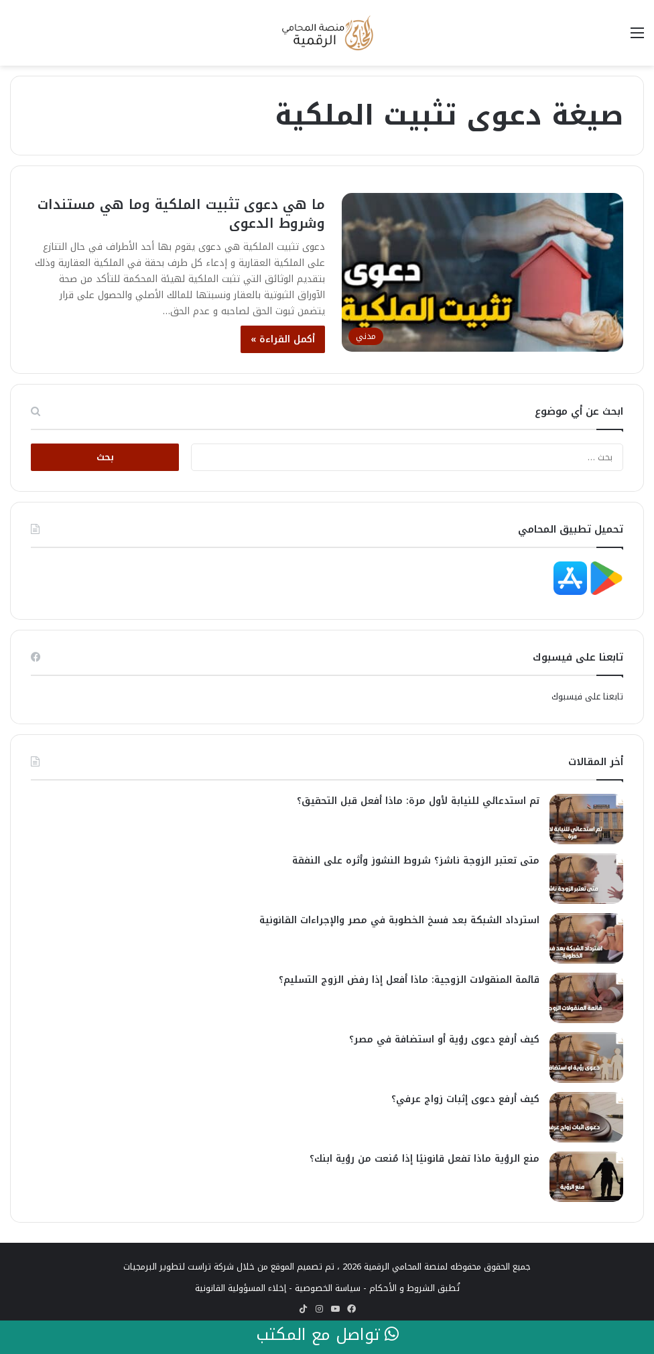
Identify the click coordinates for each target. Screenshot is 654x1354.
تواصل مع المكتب (327, 1335)
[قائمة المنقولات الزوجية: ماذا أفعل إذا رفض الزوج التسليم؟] (586, 998)
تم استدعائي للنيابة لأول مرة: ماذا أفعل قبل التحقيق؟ (418, 801)
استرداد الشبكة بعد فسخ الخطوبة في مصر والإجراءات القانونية (399, 920)
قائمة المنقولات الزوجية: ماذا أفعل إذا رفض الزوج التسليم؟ (409, 980)
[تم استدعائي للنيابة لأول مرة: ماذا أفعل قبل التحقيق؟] (586, 819)
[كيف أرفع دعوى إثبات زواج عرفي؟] (586, 1117)
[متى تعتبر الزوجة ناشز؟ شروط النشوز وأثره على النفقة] (586, 879)
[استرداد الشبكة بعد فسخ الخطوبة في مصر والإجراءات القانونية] (586, 938)
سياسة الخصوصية (328, 1288)
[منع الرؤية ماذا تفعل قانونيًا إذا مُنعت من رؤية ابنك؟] (586, 1177)
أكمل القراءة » (283, 339)
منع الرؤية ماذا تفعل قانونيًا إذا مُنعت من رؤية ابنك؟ (424, 1159)
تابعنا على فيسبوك (587, 696)
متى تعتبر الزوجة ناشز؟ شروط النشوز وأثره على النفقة (415, 861)
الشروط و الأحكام (402, 1288)
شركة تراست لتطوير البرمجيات (178, 1266)
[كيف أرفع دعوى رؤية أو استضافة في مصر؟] (586, 1057)
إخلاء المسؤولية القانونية (240, 1288)
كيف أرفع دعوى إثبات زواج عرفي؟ (465, 1099)
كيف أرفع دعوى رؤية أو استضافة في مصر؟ (444, 1039)
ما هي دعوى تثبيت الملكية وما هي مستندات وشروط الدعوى (181, 214)
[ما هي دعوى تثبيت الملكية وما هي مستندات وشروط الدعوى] (482, 272)
